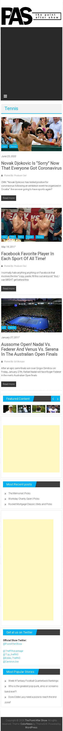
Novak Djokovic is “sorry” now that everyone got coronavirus (31, 166)
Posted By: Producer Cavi (15, 175)
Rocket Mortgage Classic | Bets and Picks (30, 504)
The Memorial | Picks (19, 493)
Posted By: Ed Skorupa (14, 361)
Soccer (30, 237)
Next (57, 399)
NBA (13, 237)
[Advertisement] (31, 58)
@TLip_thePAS (10, 654)
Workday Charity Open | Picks (23, 498)
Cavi (4, 146)
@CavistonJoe (10, 661)
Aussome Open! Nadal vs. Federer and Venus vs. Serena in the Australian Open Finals (29, 349)
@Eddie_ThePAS (11, 658)
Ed (4, 327)
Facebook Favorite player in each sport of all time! (27, 256)
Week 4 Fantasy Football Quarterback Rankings (33, 680)
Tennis (13, 146)
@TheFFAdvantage (13, 651)
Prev (53, 399)
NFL (21, 237)
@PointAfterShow (12, 644)
